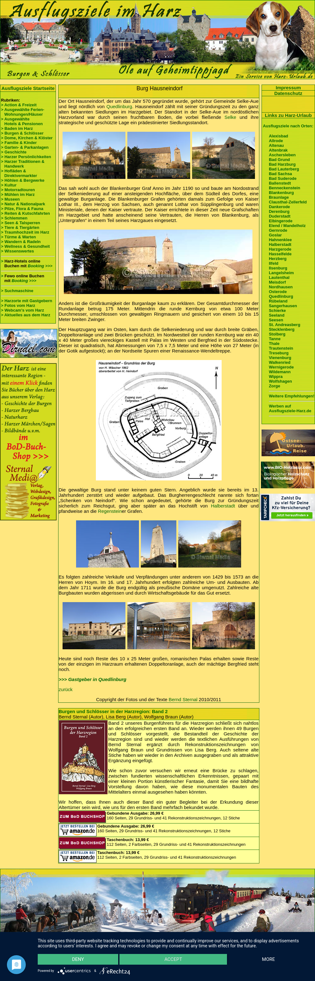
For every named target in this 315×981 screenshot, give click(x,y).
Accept (173, 959)
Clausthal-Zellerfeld (288, 202)
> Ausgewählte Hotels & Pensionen (22, 121)
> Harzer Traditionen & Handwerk (22, 164)
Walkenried (279, 362)
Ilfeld (273, 263)
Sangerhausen (283, 305)
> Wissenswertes (17, 251)
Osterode (278, 291)
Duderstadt (279, 216)
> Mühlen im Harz (18, 194)
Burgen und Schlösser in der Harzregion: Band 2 (113, 711)
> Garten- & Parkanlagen (24, 147)
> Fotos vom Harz (18, 305)
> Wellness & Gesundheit (25, 246)
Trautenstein (281, 348)
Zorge (274, 386)
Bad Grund (279, 159)
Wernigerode (281, 367)
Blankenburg (281, 192)
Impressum (288, 87)
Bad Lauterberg (284, 169)
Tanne (274, 338)
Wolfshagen (280, 381)
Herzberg (277, 258)
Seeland (277, 315)
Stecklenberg (282, 329)
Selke (230, 117)
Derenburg (279, 211)
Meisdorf (277, 282)
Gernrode (278, 230)
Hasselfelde (280, 254)
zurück (66, 689)
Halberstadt (223, 505)
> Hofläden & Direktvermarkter (19, 173)
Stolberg (277, 334)
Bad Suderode (282, 178)
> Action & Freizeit (18, 105)
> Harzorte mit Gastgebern (26, 300)
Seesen (276, 320)
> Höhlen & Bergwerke (22, 180)
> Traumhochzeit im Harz (25, 232)
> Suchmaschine (17, 290)
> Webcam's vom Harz (22, 310)
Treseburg (279, 353)
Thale (274, 343)
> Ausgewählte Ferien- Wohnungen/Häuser (23, 112)
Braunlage (279, 197)
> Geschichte (13, 152)
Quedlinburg (119, 106)
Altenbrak (278, 150)
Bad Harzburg (282, 164)
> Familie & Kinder (19, 142)
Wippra (276, 376)
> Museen (10, 199)
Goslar (275, 235)
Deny (78, 959)
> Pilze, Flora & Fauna (22, 208)
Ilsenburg (278, 268)
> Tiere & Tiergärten (20, 227)
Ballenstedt (280, 183)
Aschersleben (282, 154)
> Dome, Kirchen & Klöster (26, 138)
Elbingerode (280, 221)
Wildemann (279, 371)
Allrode (276, 140)
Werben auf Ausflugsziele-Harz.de (290, 408)
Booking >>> (40, 265)
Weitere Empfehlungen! (291, 396)
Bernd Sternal (183, 699)
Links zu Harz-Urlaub (288, 115)
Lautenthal (279, 277)
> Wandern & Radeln (21, 241)
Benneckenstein (284, 188)
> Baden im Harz (17, 128)
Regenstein (110, 511)
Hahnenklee (280, 239)
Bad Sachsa (280, 173)
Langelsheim (281, 272)
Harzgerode (280, 249)
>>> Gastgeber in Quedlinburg (92, 679)
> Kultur (8, 185)
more (268, 959)
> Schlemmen (14, 218)
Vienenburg (280, 357)
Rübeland (278, 301)
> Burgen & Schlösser (22, 133)
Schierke (277, 310)
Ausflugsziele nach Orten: (288, 126)
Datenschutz (288, 93)
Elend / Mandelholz (287, 225)
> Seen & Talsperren (20, 222)
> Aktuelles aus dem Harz (26, 315)
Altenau (276, 145)
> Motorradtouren (18, 189)
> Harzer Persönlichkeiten (26, 156)
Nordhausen (281, 287)
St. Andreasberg (284, 324)
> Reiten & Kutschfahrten (25, 213)
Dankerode (279, 206)
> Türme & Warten (18, 237)
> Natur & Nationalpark (23, 204)
